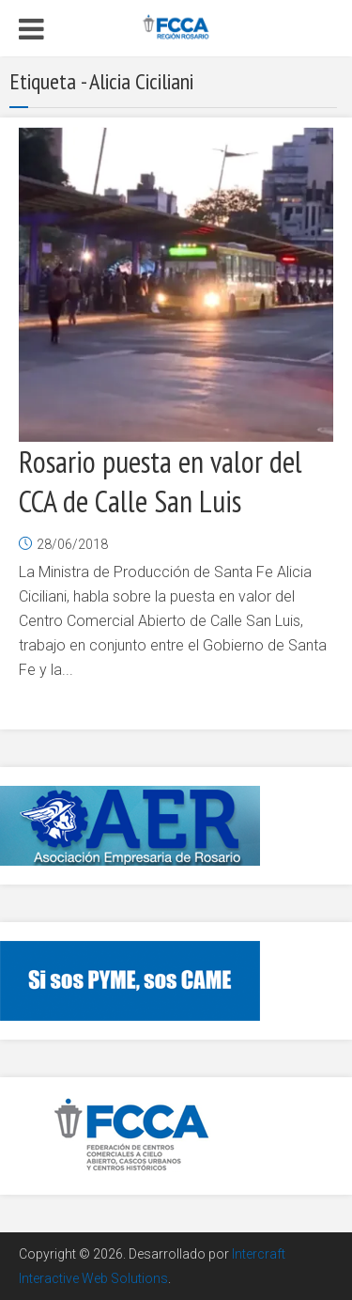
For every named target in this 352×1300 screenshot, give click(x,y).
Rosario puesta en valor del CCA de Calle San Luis (160, 481)
